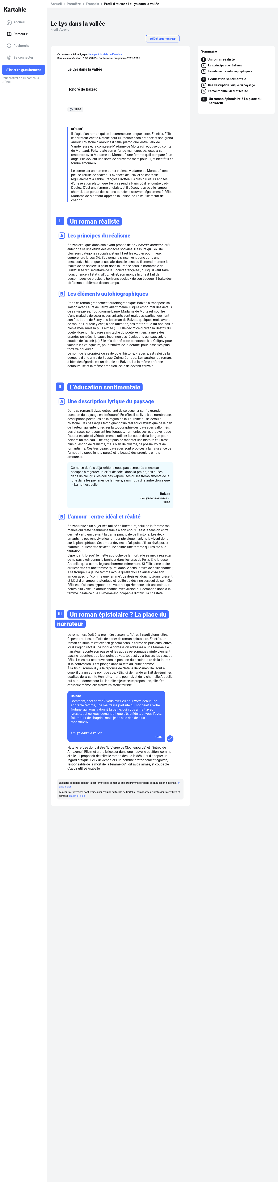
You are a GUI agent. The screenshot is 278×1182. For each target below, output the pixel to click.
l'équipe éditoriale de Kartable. (105, 54)
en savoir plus (77, 795)
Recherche (18, 45)
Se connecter (20, 57)
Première (74, 4)
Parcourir (17, 34)
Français (92, 4)
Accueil (16, 22)
